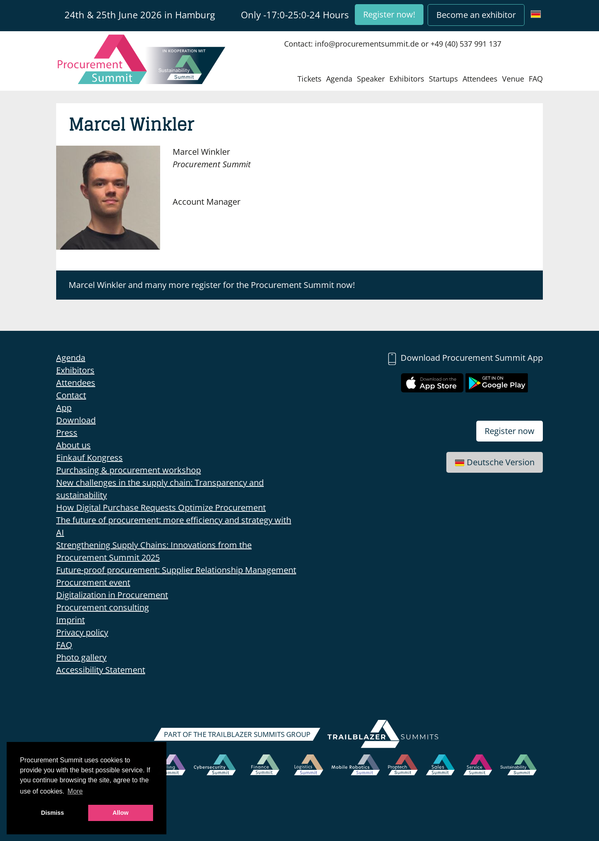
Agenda (339, 79)
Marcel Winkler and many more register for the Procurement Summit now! (212, 284)
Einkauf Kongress (89, 457)
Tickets (309, 79)
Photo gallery (81, 657)
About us (73, 445)
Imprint (70, 619)
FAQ (536, 79)
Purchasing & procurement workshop (128, 470)
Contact (71, 395)
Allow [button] (121, 812)
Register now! (389, 14)
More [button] (74, 791)
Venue (513, 79)
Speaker (371, 79)
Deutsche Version (495, 462)
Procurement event (93, 582)
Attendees (480, 79)
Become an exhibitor (476, 14)
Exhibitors (406, 79)
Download (76, 420)
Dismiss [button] (52, 812)
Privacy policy (82, 632)
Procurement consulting (102, 607)
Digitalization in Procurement (112, 594)
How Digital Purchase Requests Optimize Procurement (161, 507)
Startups (443, 79)
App (64, 407)
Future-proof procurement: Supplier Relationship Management (176, 570)
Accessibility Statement (100, 669)
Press (66, 432)
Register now (510, 431)
